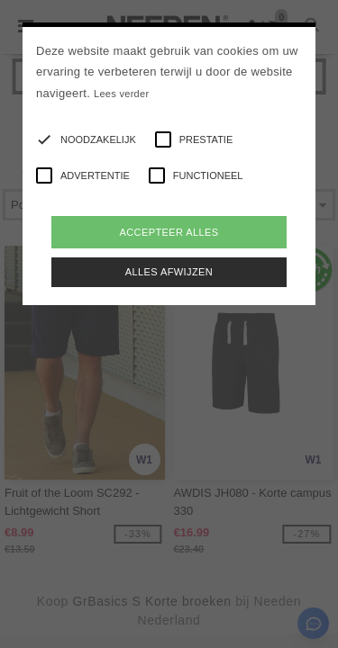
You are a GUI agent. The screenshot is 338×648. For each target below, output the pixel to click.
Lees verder (121, 93)
